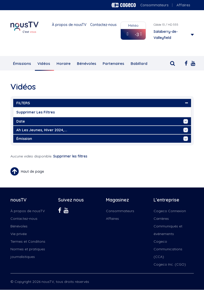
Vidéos (43, 63)
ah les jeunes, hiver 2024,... (102, 130)
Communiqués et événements (168, 230)
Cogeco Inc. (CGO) (170, 264)
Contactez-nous (103, 24)
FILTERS (102, 103)
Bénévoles (86, 63)
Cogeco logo (124, 5)
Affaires (183, 5)
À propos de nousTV (69, 24)
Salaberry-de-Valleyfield (166, 34)
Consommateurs (154, 5)
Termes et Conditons (27, 241)
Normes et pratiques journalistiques (27, 253)
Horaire (64, 63)
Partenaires (113, 63)
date (102, 121)
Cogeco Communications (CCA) (168, 249)
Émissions (22, 63)
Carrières (161, 218)
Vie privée (18, 233)
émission (102, 138)
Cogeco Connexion (170, 211)
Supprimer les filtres (35, 112)
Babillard (139, 63)
